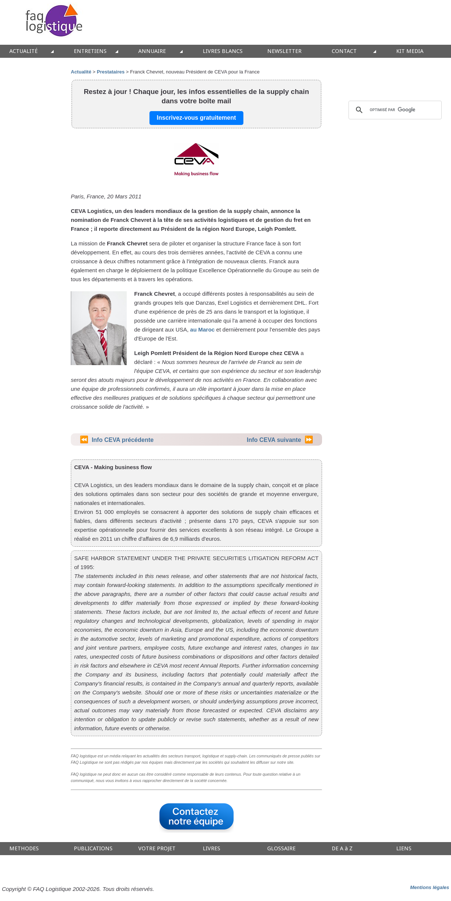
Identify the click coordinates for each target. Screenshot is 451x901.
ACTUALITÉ (23, 51)
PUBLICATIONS (93, 848)
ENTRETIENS (90, 51)
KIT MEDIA (409, 51)
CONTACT (344, 51)
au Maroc (202, 329)
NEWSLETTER (284, 51)
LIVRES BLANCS (223, 51)
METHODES (24, 848)
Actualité (81, 72)
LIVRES (211, 848)
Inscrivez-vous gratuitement (196, 117)
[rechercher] (394, 110)
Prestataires (110, 72)
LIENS (403, 848)
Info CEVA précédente (123, 440)
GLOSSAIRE (281, 848)
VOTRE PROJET (157, 848)
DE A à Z (342, 848)
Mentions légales (429, 887)
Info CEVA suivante (274, 440)
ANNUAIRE (152, 51)
